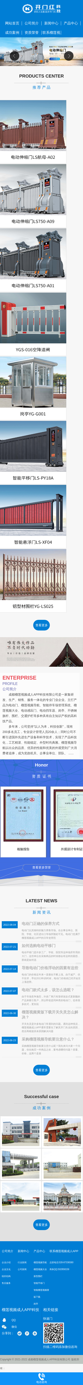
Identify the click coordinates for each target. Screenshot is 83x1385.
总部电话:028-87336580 (61, 1262)
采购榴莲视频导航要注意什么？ (48, 1039)
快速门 (47, 1318)
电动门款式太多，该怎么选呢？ (48, 990)
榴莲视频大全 (40, 1269)
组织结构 (6, 1276)
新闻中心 (51, 23)
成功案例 (12, 32)
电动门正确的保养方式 (40, 924)
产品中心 (71, 23)
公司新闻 (22, 1269)
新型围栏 (38, 1276)
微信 (14, 1326)
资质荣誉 (32, 32)
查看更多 (41, 625)
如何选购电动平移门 (39, 946)
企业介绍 (6, 1262)
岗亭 (36, 1304)
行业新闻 (22, 1262)
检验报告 (23, 849)
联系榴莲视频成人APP (51, 34)
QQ (14, 1320)
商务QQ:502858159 (59, 1269)
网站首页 (12, 23)
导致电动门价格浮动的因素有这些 (50, 968)
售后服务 (6, 1283)
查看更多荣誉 (41, 867)
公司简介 (32, 23)
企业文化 (6, 1269)
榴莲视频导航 (40, 1262)
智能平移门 (39, 1283)
